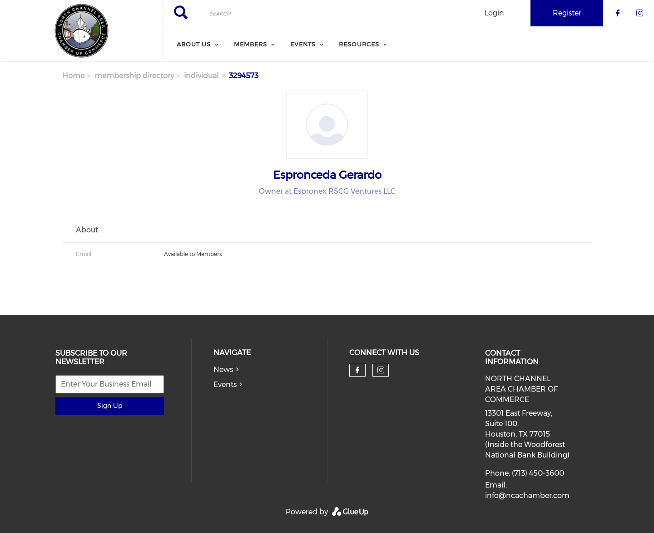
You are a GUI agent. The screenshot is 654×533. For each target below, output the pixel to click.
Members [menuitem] (250, 44)
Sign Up (109, 406)
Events (225, 384)
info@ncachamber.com (527, 495)
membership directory (134, 75)
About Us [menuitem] (194, 44)
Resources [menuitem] (359, 44)
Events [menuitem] (303, 44)
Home (73, 75)
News (223, 369)
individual (201, 75)
